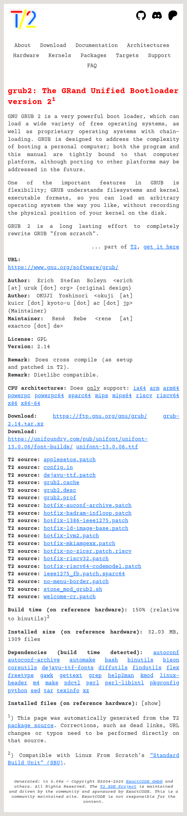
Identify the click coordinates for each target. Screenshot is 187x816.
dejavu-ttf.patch (69, 475)
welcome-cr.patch (69, 597)
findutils (147, 668)
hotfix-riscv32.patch (76, 559)
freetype (21, 676)
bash (111, 660)
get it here (161, 247)
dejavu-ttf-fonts (68, 668)
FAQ (92, 66)
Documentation (96, 46)
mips (101, 396)
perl (92, 683)
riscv (144, 396)
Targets (127, 56)
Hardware (26, 56)
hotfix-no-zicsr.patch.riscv (87, 552)
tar (48, 691)
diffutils (113, 668)
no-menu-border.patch (76, 582)
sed (35, 691)
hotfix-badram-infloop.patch (87, 513)
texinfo (68, 691)
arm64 (171, 388)
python (17, 691)
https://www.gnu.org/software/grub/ (63, 268)
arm (154, 388)
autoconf (166, 653)
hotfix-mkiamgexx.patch (79, 544)
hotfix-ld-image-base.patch (85, 529)
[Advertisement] (156, 307)
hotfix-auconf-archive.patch (87, 506)
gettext (70, 676)
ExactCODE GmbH (144, 781)
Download (53, 46)
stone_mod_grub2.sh (72, 590)
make (52, 683)
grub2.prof (59, 498)
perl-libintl (124, 683)
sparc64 (79, 396)
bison (171, 660)
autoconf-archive (34, 660)
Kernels (59, 56)
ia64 (139, 388)
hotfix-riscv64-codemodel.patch (92, 567)
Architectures (148, 46)
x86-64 (30, 404)
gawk (46, 676)
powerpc (19, 396)
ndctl (72, 683)
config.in (58, 468)
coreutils (22, 668)
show (151, 704)
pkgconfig (164, 683)
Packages (94, 56)
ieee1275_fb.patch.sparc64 (84, 574)
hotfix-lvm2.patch (71, 536)
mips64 (122, 396)
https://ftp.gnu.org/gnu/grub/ (100, 416)
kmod (147, 676)
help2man (121, 676)
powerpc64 (49, 396)
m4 (36, 683)
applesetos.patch (69, 460)
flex (172, 668)
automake (82, 660)
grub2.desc (59, 491)
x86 (12, 404)
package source (31, 726)
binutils (140, 660)
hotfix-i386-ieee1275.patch (85, 521)
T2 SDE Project (118, 786)
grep (95, 676)
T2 (133, 247)
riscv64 (167, 396)
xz (86, 691)
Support (159, 56)
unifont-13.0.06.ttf (107, 447)
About (22, 46)
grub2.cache (61, 483)
